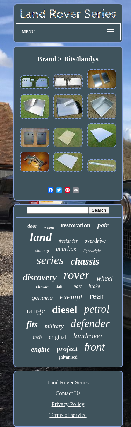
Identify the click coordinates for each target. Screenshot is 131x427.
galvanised (67, 357)
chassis (85, 261)
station (61, 286)
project (67, 349)
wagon (49, 227)
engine (40, 349)
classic (42, 286)
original (57, 337)
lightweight (92, 250)
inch (37, 337)
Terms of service (67, 415)
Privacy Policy (68, 404)
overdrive (95, 241)
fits (32, 324)
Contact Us (68, 393)
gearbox (66, 248)
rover (77, 275)
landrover (88, 335)
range (36, 310)
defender (90, 323)
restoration (75, 225)
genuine (42, 298)
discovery (40, 277)
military (54, 326)
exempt (71, 296)
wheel (104, 278)
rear (96, 296)
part (78, 286)
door (32, 226)
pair (103, 225)
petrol (97, 309)
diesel (64, 309)
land (41, 237)
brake (94, 286)
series (50, 260)
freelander (68, 241)
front (95, 347)
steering (42, 250)
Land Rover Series (68, 382)
